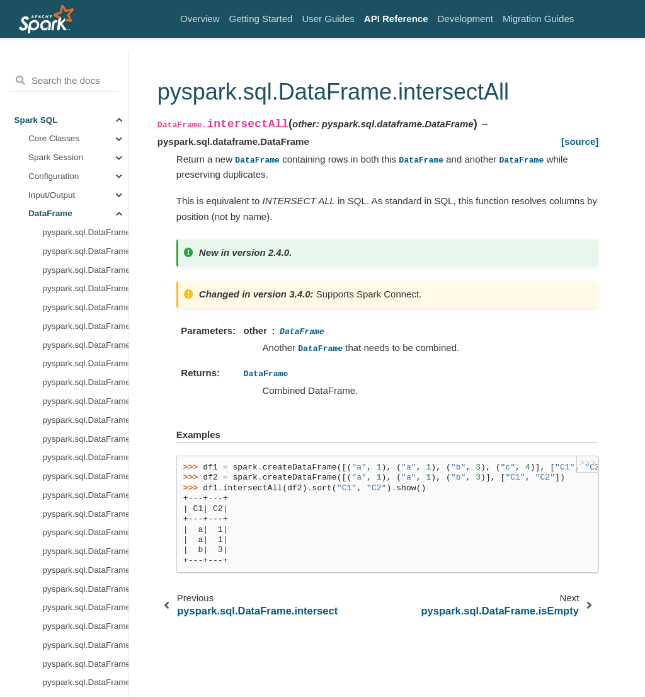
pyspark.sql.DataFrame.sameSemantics (85, 592)
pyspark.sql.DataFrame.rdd (85, 479)
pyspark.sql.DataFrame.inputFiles (85, 123)
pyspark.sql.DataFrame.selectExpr (85, 686)
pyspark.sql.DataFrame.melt (85, 329)
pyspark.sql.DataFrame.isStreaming (85, 217)
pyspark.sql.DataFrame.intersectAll (85, 160)
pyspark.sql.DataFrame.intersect (85, 141)
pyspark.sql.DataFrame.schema (85, 648)
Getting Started (261, 18)
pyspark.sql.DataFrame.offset (85, 385)
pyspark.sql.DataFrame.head (85, 85)
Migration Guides (538, 18)
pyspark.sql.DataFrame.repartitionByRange (85, 536)
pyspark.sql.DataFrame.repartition (85, 517)
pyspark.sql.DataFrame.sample (85, 611)
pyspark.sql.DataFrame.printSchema (85, 442)
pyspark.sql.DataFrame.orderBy (85, 404)
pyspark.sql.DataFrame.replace (85, 554)
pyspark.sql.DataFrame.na (85, 348)
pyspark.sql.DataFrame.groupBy (85, 66)
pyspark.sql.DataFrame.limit (85, 254)
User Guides (328, 18)
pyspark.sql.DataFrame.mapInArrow (85, 310)
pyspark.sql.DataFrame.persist (85, 423)
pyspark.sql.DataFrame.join (85, 235)
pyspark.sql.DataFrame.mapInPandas (85, 292)
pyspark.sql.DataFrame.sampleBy (85, 629)
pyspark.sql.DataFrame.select (85, 667)
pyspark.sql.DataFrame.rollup (85, 573)
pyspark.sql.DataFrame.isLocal (85, 198)
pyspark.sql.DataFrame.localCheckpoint (85, 273)
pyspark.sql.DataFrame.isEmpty (85, 179)
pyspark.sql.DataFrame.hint (85, 104)
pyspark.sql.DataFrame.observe (85, 367)
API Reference (396, 18)
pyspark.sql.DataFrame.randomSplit (85, 461)
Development (465, 18)
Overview (200, 18)
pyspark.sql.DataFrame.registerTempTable (85, 498)
